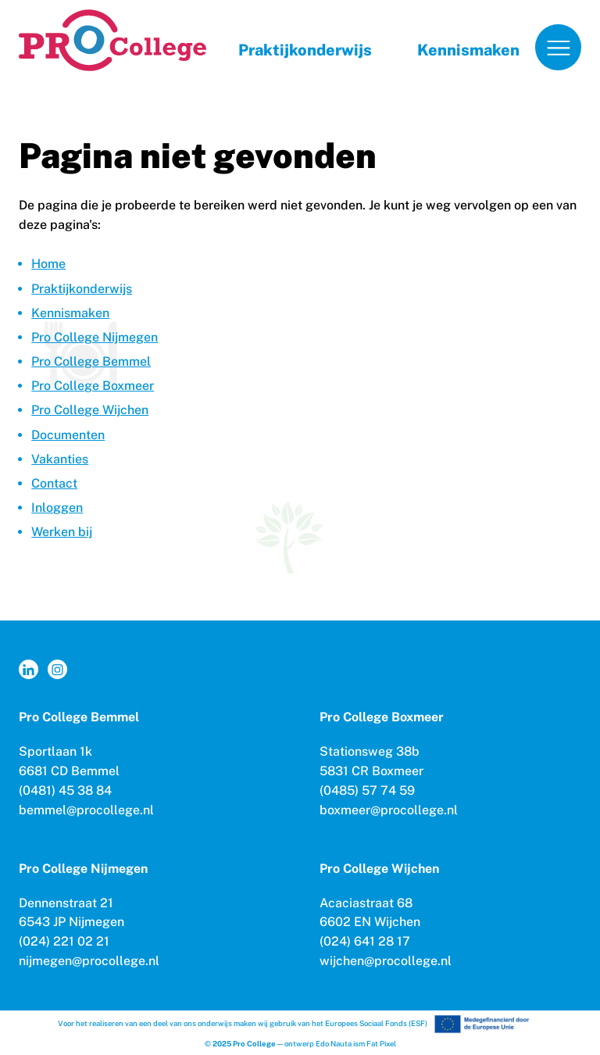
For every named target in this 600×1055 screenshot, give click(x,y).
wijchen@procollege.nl (386, 960)
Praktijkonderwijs (305, 50)
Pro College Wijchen (89, 409)
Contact (54, 483)
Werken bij (61, 531)
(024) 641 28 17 (365, 941)
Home (48, 263)
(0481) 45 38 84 (65, 790)
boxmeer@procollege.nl (389, 810)
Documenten (68, 434)
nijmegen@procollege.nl (89, 960)
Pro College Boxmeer (92, 385)
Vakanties (59, 459)
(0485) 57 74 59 (367, 790)
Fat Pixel (381, 1043)
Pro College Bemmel (91, 361)
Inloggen (57, 507)
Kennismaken (468, 50)
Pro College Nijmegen (94, 337)
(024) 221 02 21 (64, 941)
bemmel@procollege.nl (86, 810)
